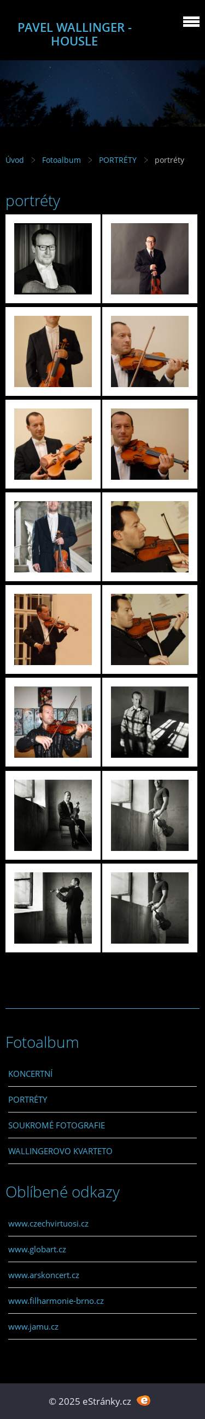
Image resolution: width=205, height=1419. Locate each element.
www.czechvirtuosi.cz (48, 1223)
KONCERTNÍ (30, 1073)
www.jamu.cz (33, 1326)
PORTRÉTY (118, 160)
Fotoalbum (61, 160)
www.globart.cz (37, 1249)
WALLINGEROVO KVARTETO (60, 1150)
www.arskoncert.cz (43, 1274)
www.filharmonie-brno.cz (56, 1300)
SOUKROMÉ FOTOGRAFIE (56, 1125)
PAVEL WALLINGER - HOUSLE (74, 34)
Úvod (14, 160)
